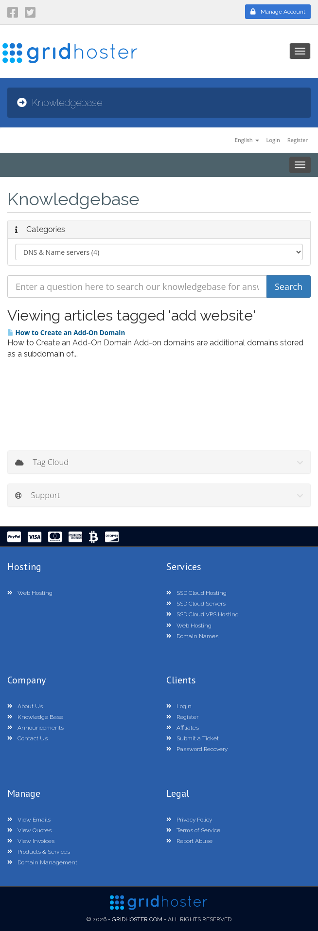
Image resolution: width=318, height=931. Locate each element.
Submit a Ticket (192, 738)
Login (273, 139)
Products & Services (38, 851)
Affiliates (182, 727)
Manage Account (277, 11)
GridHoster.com (137, 919)
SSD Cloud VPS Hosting (202, 614)
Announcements (35, 727)
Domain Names (192, 636)
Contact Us (27, 738)
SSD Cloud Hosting (196, 593)
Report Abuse (189, 841)
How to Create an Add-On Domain (66, 332)
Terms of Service (193, 830)
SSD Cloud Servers (196, 603)
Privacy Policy (189, 819)
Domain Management (42, 862)
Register (297, 139)
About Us (25, 706)
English (247, 139)
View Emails (29, 819)
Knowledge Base (35, 717)
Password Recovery (197, 749)
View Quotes (29, 830)
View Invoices (30, 841)
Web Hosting (30, 593)
